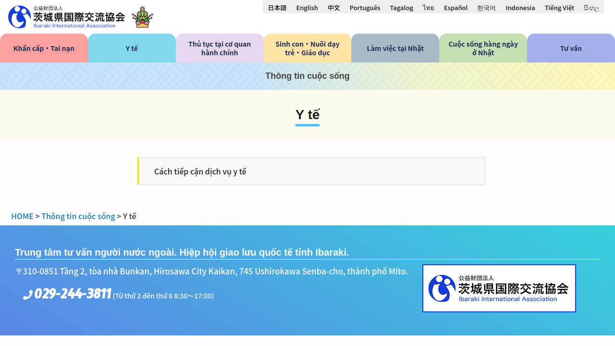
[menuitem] (277, 7)
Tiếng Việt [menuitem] (559, 7)
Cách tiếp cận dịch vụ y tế (200, 171)
